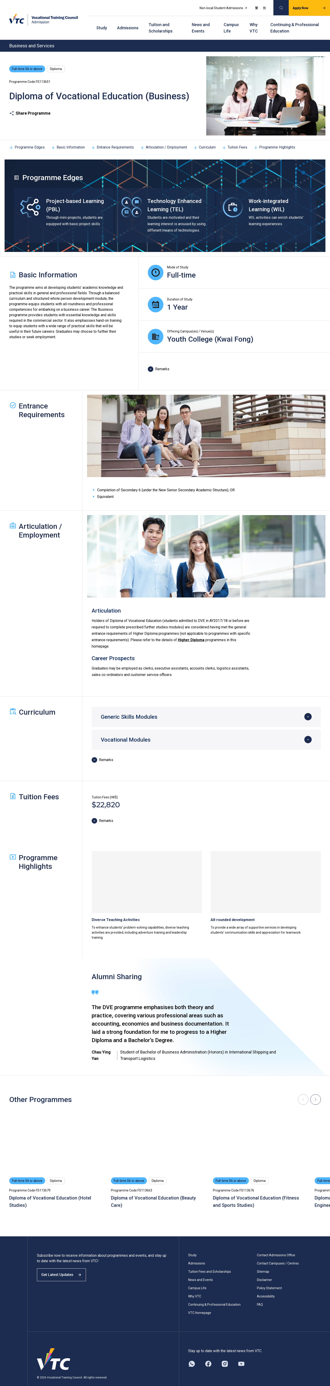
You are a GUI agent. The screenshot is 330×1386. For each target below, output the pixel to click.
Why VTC (254, 20)
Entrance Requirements (112, 137)
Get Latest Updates (64, 1269)
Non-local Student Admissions (218, 6)
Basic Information (68, 137)
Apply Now (304, 6)
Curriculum (204, 137)
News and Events (201, 20)
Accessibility (266, 1286)
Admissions (127, 20)
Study (101, 20)
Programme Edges (27, 137)
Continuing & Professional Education (294, 20)
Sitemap (263, 1261)
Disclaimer (264, 1270)
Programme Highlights (274, 137)
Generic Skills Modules (129, 707)
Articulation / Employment (163, 137)
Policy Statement (269, 1278)
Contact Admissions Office (276, 1245)
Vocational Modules (126, 730)
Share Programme (29, 103)
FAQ (260, 1294)
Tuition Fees (234, 137)
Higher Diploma (191, 630)
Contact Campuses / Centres (278, 1253)
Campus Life (231, 20)
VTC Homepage (199, 1303)
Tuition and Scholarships (160, 20)
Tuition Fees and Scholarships (209, 1261)
